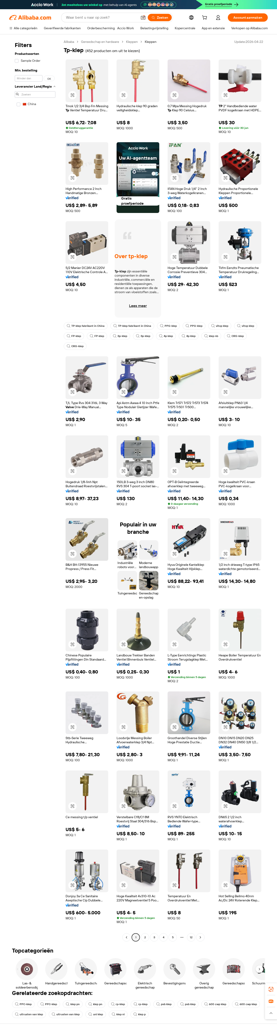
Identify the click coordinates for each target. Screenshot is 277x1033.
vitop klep (219, 326)
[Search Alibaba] (101, 17)
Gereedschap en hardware (100, 42)
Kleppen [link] (151, 42)
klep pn (73, 1004)
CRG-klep (235, 336)
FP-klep (74, 336)
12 (191, 937)
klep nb (211, 336)
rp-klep (118, 1004)
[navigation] (35, 490)
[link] (271, 989)
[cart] (205, 18)
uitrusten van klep (29, 1014)
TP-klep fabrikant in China (86, 326)
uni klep (95, 1014)
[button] (143, 17)
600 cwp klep (215, 1004)
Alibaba (69, 42)
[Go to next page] (200, 937)
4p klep (166, 336)
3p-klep (120, 336)
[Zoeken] (160, 17)
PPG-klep (168, 326)
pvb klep (164, 1004)
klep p (139, 1014)
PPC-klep (23, 1004)
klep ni (118, 1014)
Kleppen (132, 42)
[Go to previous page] (126, 937)
